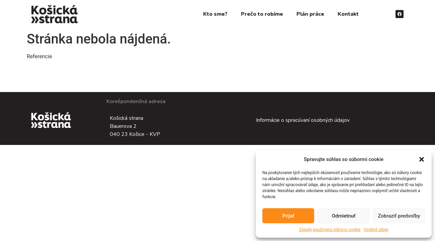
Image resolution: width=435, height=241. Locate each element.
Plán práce (310, 14)
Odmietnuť (344, 216)
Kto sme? (215, 14)
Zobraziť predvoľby (399, 216)
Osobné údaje (376, 229)
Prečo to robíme (262, 14)
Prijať (288, 216)
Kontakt (348, 14)
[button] (421, 159)
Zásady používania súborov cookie (330, 229)
